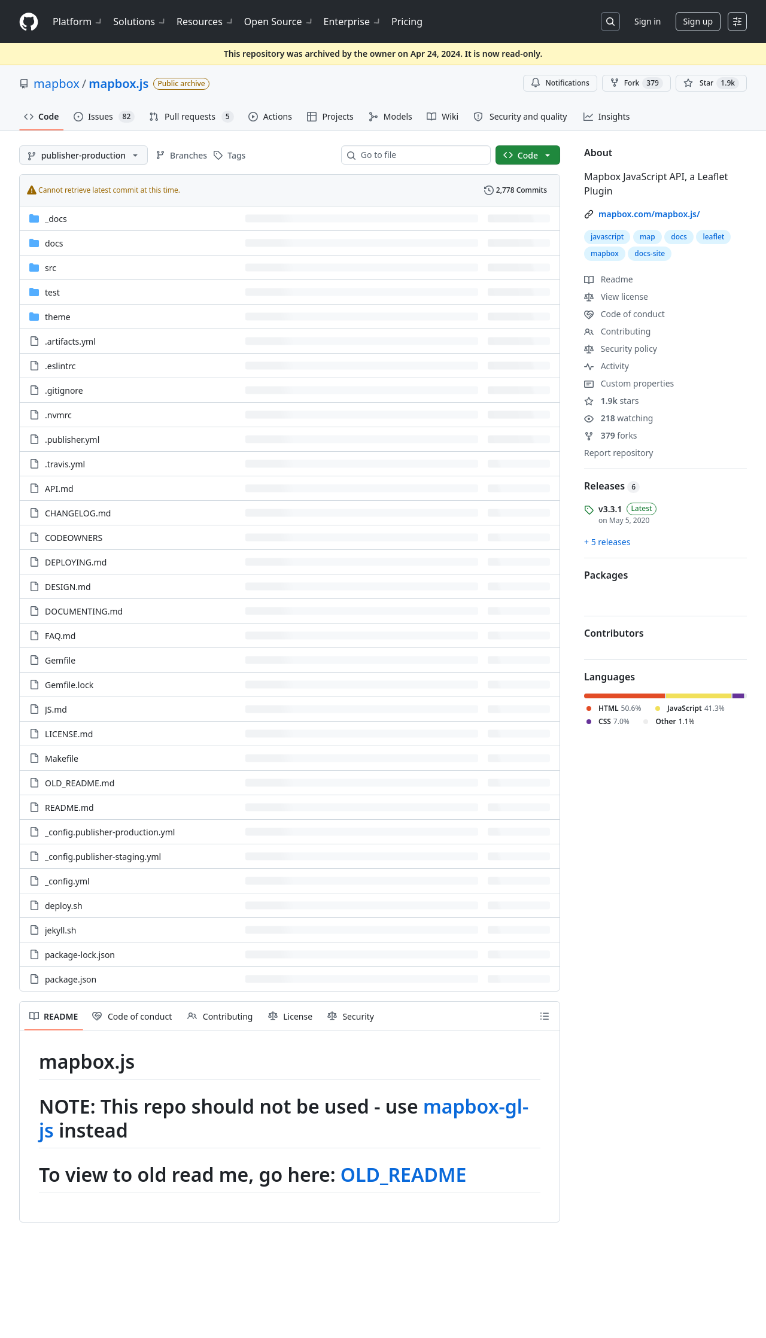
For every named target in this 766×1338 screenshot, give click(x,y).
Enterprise (353, 21)
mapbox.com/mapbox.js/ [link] (649, 214)
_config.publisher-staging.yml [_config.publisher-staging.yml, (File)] (103, 856)
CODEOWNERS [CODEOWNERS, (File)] (73, 537)
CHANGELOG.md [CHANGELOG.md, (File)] (78, 513)
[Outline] (544, 1016)
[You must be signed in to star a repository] (711, 83)
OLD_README (404, 1174)
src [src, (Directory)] (50, 267)
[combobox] (421, 155)
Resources (206, 21)
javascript (607, 237)
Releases (612, 485)
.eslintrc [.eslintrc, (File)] (60, 366)
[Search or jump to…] (610, 22)
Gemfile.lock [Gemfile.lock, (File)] (69, 685)
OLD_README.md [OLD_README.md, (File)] (79, 783)
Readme (608, 279)
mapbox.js (118, 83)
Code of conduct (624, 314)
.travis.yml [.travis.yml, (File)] (65, 464)
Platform (78, 21)
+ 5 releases (607, 542)
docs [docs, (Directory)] (54, 243)
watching (618, 418)
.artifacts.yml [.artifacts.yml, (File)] (70, 341)
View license (616, 296)
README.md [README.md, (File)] (69, 807)
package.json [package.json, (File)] (70, 979)
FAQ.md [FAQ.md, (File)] (60, 635)
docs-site (649, 253)
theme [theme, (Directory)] (58, 317)
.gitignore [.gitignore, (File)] (64, 390)
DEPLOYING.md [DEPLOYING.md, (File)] (76, 562)
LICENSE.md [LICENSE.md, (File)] (69, 734)
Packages (606, 575)
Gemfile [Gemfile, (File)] (60, 660)
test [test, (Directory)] (52, 292)
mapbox (57, 83)
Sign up (698, 21)
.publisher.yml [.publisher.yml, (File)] (72, 439)
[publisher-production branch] (83, 155)
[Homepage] (28, 22)
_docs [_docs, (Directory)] (56, 218)
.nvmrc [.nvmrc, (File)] (58, 415)
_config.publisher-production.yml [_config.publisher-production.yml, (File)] (110, 832)
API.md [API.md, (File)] (59, 488)
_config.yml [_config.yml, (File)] (67, 881)
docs (679, 237)
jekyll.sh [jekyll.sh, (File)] (60, 930)
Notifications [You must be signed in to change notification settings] (560, 83)
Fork (636, 83)
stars (611, 400)
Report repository (618, 452)
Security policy (620, 348)
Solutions (140, 21)
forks (610, 435)
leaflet (713, 237)
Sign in (647, 21)
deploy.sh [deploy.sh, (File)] (64, 905)
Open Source (279, 21)
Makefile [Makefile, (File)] (61, 758)
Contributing (617, 331)
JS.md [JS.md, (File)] (56, 709)
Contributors (614, 633)
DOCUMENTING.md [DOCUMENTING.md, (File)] (84, 611)
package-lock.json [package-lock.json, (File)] (80, 954)
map (647, 237)
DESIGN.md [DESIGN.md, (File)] (68, 586)
